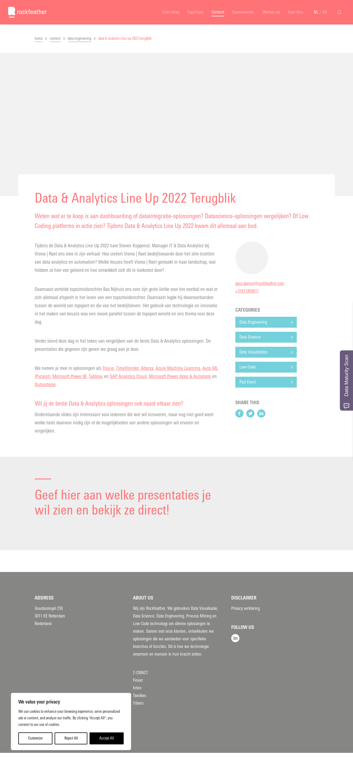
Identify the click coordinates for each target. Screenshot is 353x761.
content (55, 38)
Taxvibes (139, 695)
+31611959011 (247, 291)
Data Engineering (253, 322)
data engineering (79, 38)
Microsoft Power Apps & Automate (180, 376)
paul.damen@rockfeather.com (259, 283)
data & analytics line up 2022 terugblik (125, 38)
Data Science (250, 337)
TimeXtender (127, 368)
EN (324, 12)
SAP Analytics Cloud (128, 376)
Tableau (96, 376)
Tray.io (108, 368)
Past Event (247, 382)
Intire (137, 687)
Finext (138, 680)
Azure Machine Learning (178, 368)
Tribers (138, 703)
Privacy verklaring (245, 608)
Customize (35, 738)
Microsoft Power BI (69, 376)
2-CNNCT (140, 672)
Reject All (71, 738)
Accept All (106, 738)
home (39, 38)
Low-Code (247, 367)
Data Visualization (253, 352)
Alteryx (147, 368)
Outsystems (45, 385)
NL (316, 12)
